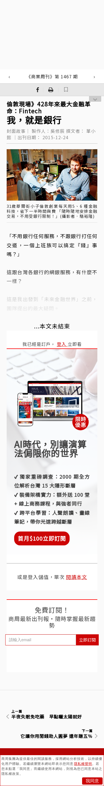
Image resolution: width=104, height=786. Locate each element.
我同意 (92, 780)
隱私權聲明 (83, 764)
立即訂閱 (87, 640)
